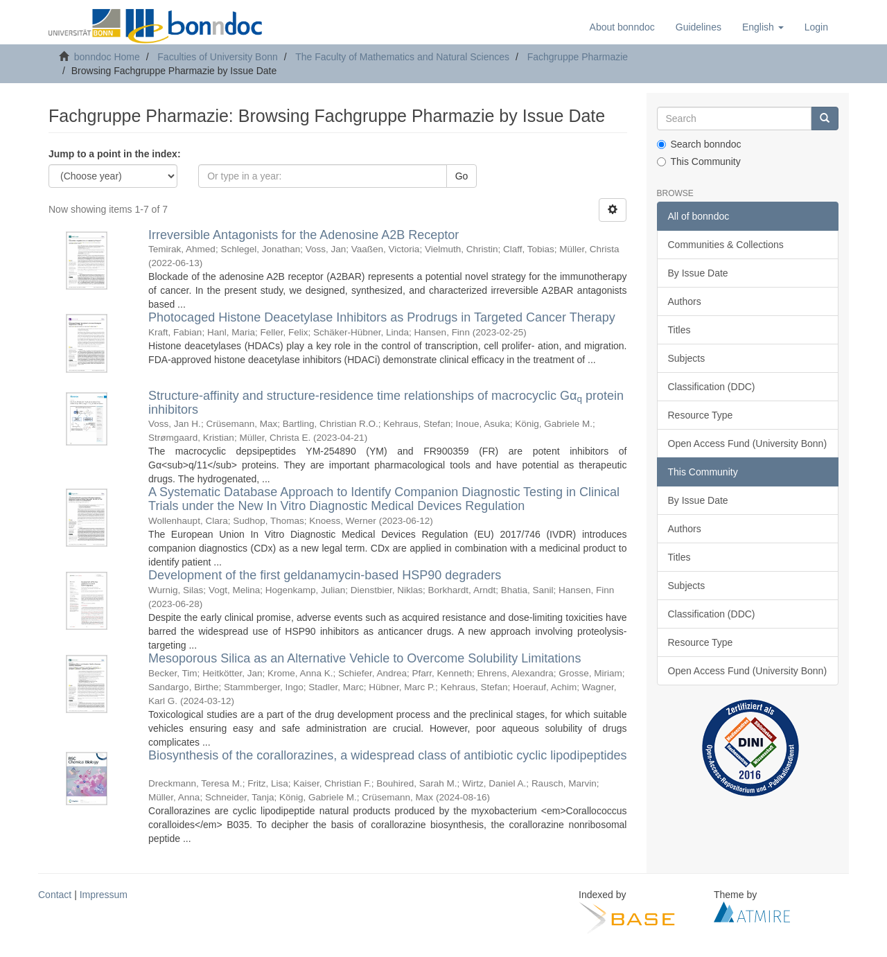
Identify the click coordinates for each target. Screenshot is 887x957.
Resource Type (700, 415)
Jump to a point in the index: (115, 153)
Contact (54, 894)
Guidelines (698, 27)
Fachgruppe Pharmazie (578, 56)
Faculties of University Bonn (217, 56)
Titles (679, 329)
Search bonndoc (699, 144)
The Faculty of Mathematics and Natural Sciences (402, 56)
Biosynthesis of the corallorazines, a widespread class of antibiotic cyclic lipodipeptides (387, 755)
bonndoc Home (107, 56)
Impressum (104, 894)
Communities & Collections (726, 244)
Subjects (686, 358)
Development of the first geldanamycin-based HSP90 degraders (324, 575)
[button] (763, 27)
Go (461, 176)
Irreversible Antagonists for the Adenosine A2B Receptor (303, 235)
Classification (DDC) (711, 386)
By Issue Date (698, 273)
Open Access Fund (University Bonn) (747, 443)
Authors (684, 301)
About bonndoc (622, 27)
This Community (699, 161)
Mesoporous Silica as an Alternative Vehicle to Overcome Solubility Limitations (364, 658)
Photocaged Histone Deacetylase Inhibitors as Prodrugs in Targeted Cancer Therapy (381, 317)
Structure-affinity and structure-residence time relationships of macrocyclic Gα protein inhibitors (386, 402)
